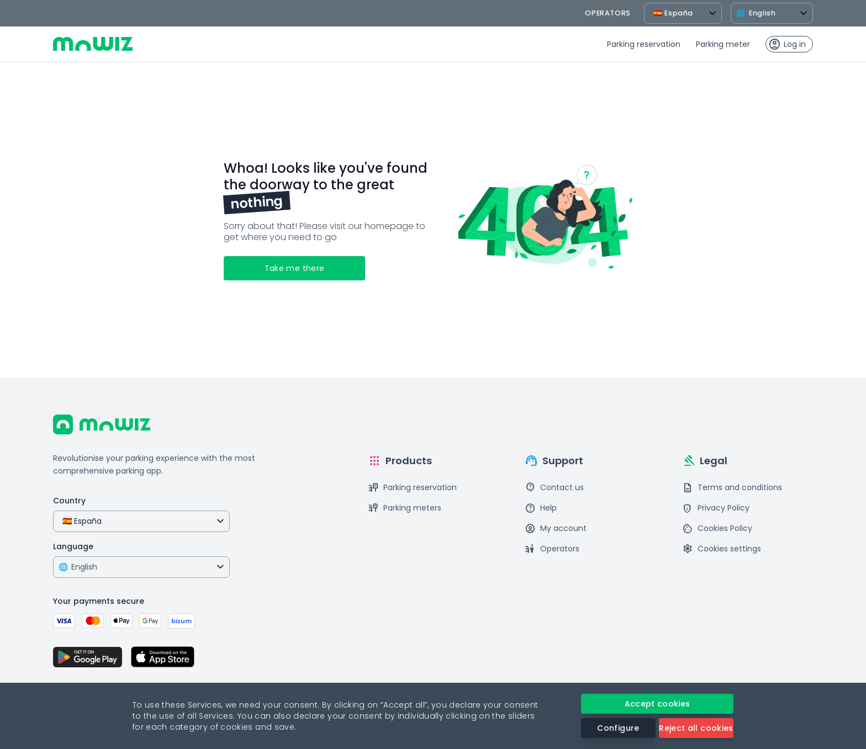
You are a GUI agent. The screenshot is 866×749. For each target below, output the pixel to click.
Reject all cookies (696, 728)
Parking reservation (643, 44)
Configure (618, 728)
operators (608, 13)
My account (556, 528)
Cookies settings (721, 549)
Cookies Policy (717, 528)
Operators (552, 549)
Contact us (554, 487)
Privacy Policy (715, 508)
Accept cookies (657, 703)
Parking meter (723, 44)
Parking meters (404, 508)
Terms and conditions (732, 487)
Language (73, 546)
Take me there (295, 268)
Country (69, 500)
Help (541, 508)
